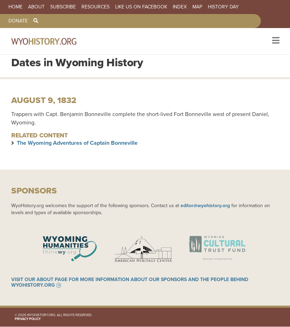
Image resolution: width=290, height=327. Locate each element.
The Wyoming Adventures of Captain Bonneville (77, 143)
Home (15, 7)
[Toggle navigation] (275, 41)
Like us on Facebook (141, 7)
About (36, 7)
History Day (223, 7)
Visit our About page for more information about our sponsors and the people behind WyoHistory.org (129, 282)
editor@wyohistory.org (205, 205)
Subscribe (63, 7)
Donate (18, 21)
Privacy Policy (28, 318)
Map (197, 7)
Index (180, 7)
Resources (95, 7)
